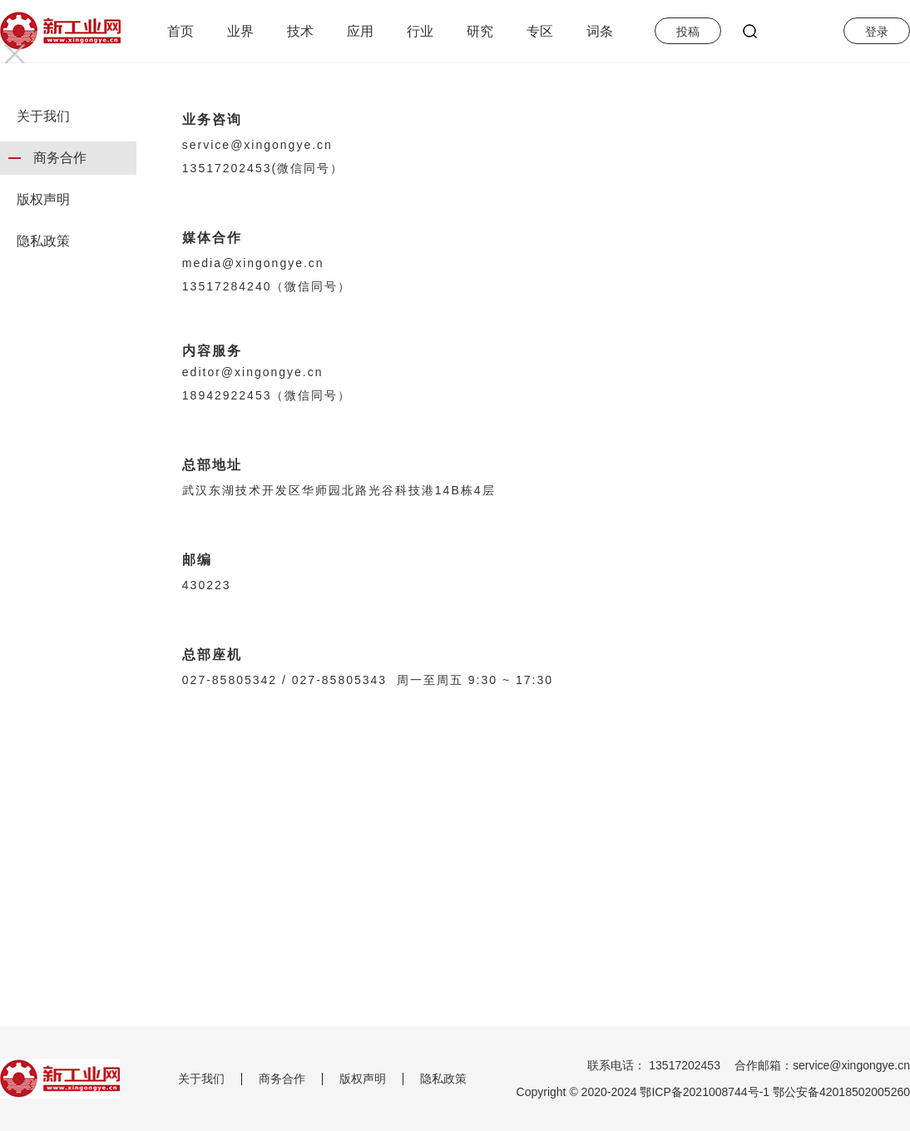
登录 (876, 31)
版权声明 (43, 199)
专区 (540, 31)
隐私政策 (43, 241)
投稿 (688, 31)
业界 (240, 31)
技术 (300, 31)
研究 (480, 31)
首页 (180, 31)
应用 (360, 31)
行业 (420, 31)
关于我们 (43, 116)
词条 (599, 31)
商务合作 (60, 158)
